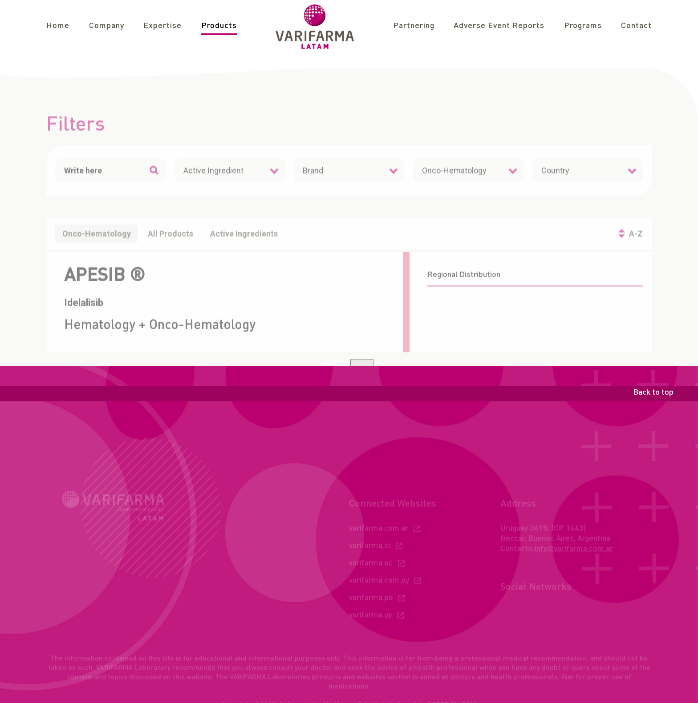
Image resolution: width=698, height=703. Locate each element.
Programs (583, 26)
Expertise (162, 26)
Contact (636, 26)
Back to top (653, 392)
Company (106, 26)
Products (219, 26)
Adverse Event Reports (499, 26)
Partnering (413, 26)
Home (57, 26)
